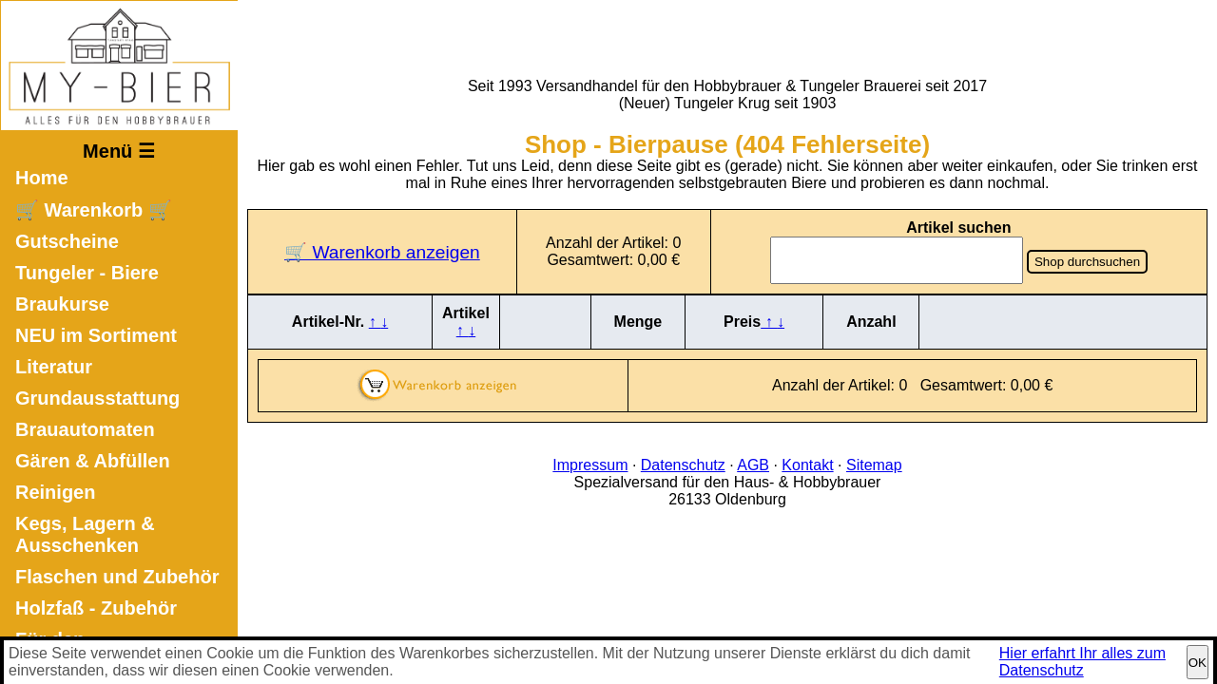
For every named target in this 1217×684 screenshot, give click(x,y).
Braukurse (62, 304)
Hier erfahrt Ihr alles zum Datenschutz (1082, 661)
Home (41, 177)
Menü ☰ (119, 151)
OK (1197, 663)
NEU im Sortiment (96, 335)
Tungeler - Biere (87, 272)
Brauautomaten (85, 429)
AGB (753, 465)
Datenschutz (683, 465)
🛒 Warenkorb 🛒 (93, 210)
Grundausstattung (97, 398)
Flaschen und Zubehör (117, 576)
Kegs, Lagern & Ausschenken (85, 534)
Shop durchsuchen (1087, 262)
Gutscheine (67, 241)
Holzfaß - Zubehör (96, 608)
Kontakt (807, 465)
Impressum (590, 465)
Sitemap (874, 465)
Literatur (53, 366)
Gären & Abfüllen (92, 460)
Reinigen (55, 492)
